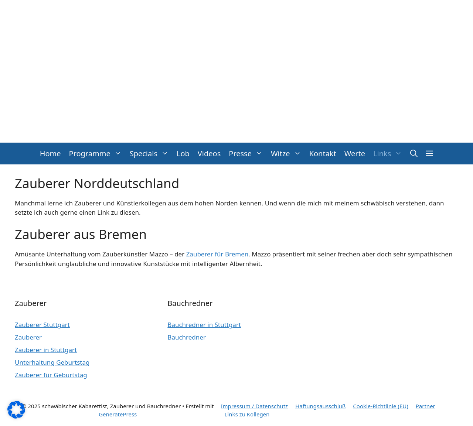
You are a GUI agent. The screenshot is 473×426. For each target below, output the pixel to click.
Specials (151, 153)
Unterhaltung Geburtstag (52, 362)
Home (50, 154)
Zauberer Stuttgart (42, 324)
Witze (288, 153)
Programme (97, 153)
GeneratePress (118, 414)
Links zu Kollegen (247, 414)
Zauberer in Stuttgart (46, 349)
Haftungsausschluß (320, 406)
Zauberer (28, 337)
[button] (414, 153)
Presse (248, 153)
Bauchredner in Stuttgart (204, 324)
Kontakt (322, 154)
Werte (354, 154)
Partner (425, 406)
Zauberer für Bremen (217, 254)
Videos (209, 154)
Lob (183, 154)
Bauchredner (186, 337)
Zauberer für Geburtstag (51, 375)
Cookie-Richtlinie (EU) (380, 406)
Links (389, 153)
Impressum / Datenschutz (254, 406)
